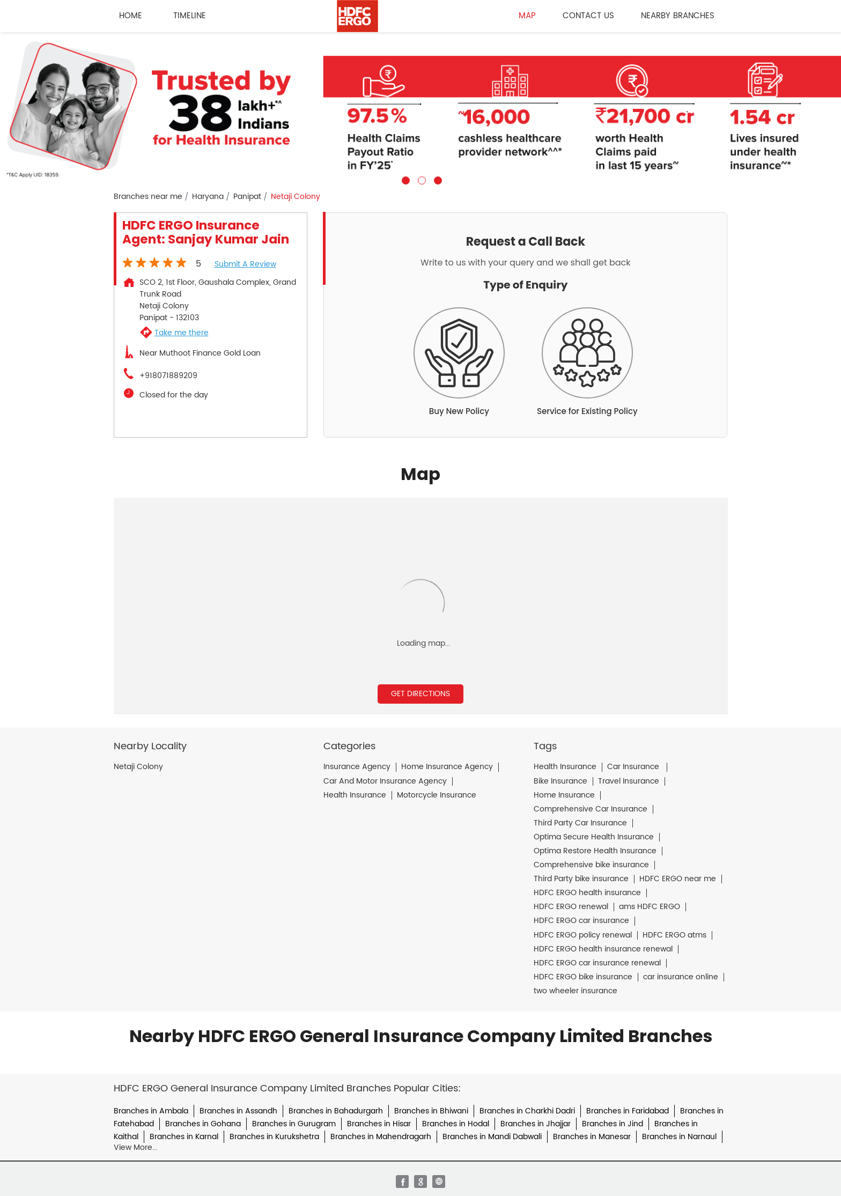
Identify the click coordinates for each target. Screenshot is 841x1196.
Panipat (247, 197)
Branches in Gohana (203, 1124)
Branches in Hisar (379, 1124)
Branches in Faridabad (627, 1111)
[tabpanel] (420, 108)
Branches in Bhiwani (431, 1111)
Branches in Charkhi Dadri (527, 1111)
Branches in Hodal (455, 1124)
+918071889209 (168, 376)
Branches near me (148, 197)
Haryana (208, 197)
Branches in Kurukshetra (274, 1137)
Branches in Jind (612, 1124)
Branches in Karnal (184, 1137)
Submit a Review (245, 264)
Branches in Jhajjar (535, 1124)
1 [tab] (404, 179)
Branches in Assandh (238, 1111)
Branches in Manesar (592, 1137)
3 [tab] (436, 179)
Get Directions (420, 694)
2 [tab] (420, 179)
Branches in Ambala (151, 1111)
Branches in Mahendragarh (380, 1137)
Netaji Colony (138, 767)
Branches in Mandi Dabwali (492, 1137)
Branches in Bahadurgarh (336, 1111)
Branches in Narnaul (679, 1137)
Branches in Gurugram (294, 1124)
